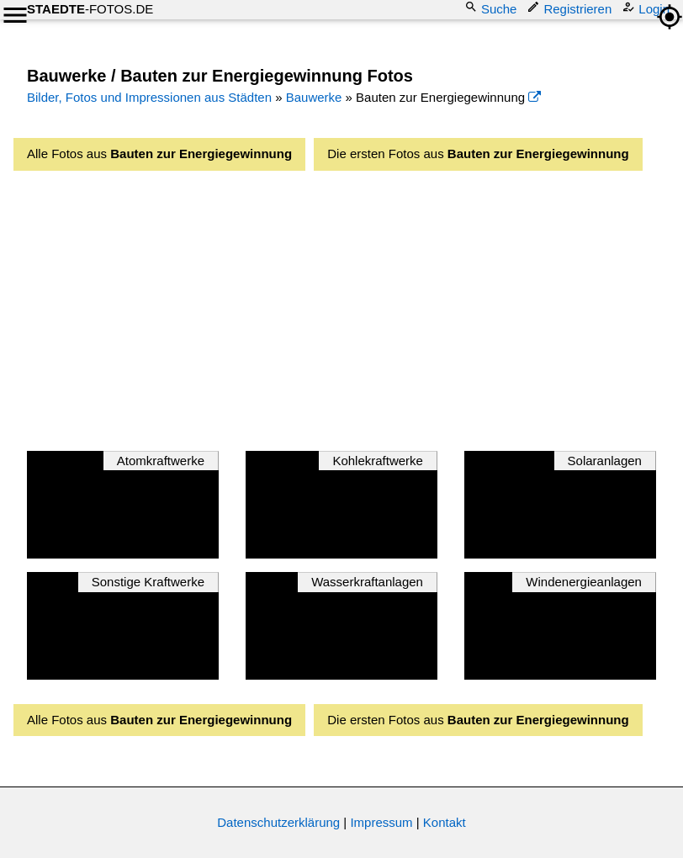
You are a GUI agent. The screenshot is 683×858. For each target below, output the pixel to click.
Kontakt (444, 822)
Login (647, 8)
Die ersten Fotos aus (477, 153)
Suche (492, 8)
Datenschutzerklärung (278, 822)
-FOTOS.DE (90, 9)
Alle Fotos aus (159, 153)
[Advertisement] (355, 306)
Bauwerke (314, 97)
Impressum (381, 822)
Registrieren (571, 8)
